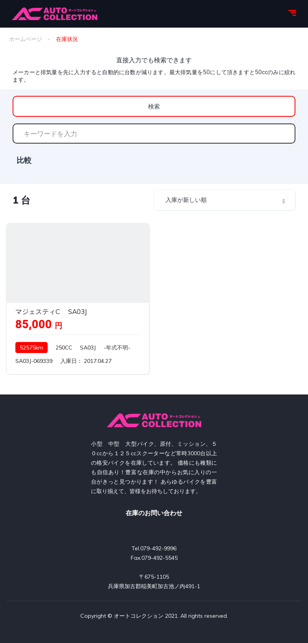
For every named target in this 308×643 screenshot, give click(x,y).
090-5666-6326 (154, 527)
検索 (154, 106)
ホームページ (25, 39)
